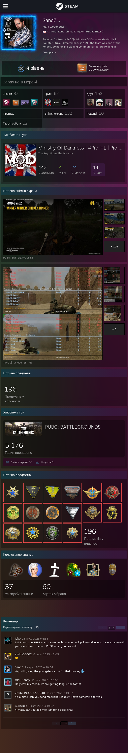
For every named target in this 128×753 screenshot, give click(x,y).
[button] (31, 68)
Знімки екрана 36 (21, 462)
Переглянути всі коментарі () (21, 627)
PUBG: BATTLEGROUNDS (73, 427)
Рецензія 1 (47, 462)
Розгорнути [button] (49, 52)
